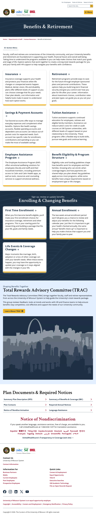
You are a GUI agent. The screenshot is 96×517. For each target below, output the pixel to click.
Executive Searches (57, 481)
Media (5, 476)
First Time (20, 210)
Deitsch (38, 434)
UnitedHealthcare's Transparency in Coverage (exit (46, 438)
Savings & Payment (24, 114)
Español (13, 431)
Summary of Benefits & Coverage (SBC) (66, 400)
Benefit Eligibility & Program (70, 156)
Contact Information (10, 465)
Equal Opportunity (57, 476)
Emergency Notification (52, 505)
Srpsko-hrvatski (45, 431)
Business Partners (9, 473)
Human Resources (30, 40)
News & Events (88, 2)
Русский (74, 431)
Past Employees (9, 481)
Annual (65, 210)
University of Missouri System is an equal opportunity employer (27, 501)
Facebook (4, 492)
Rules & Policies (77, 2)
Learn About (13, 311)
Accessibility (16, 505)
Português (66, 434)
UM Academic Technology (59, 484)
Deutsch (58, 431)
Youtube (27, 492)
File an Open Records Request (61, 487)
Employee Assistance (19, 156)
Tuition (65, 113)
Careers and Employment (32, 505)
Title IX (52, 478)
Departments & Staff (15, 40)
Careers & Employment (58, 473)
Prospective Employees (11, 484)
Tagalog (30, 434)
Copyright (6, 505)
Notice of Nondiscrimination (16, 410)
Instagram (10, 492)
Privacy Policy (67, 505)
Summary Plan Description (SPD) (18, 400)
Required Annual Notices (60, 405)
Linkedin (16, 492)
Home (5, 40)
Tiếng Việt (32, 431)
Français (22, 434)
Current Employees (10, 478)
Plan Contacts (10, 405)
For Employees (66, 2)
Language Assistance (58, 410)
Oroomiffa (55, 434)
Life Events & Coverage (20, 248)
